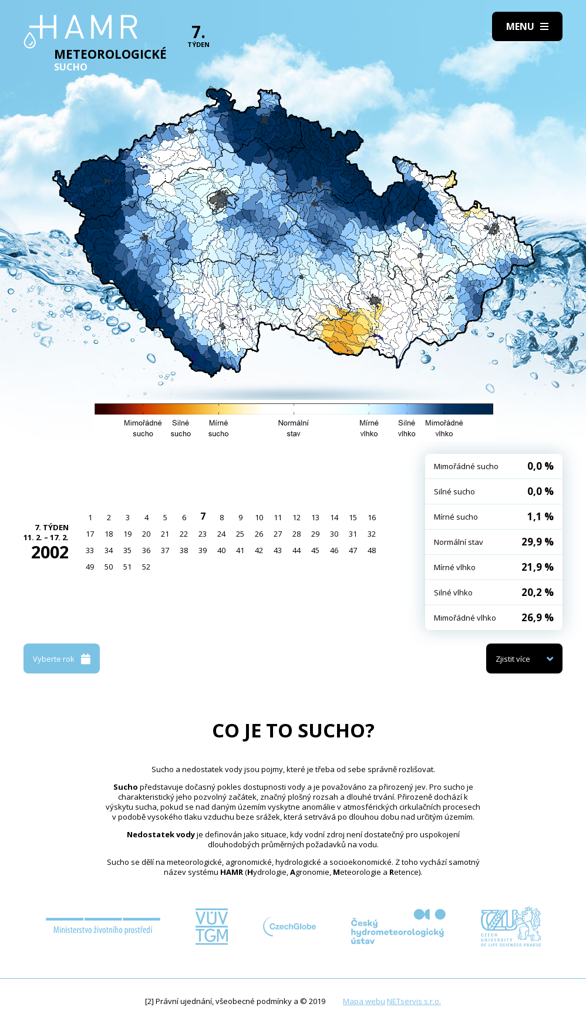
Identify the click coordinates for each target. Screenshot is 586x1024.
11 (278, 517)
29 (315, 533)
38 (184, 550)
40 (221, 550)
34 (109, 550)
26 (259, 533)
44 (296, 550)
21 (165, 533)
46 (334, 550)
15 (353, 517)
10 (259, 517)
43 (278, 550)
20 (146, 533)
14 (334, 517)
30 (334, 533)
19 (127, 533)
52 (146, 566)
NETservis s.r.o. (414, 1001)
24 (221, 533)
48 (372, 550)
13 (315, 517)
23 (202, 533)
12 (296, 517)
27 (278, 533)
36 (146, 550)
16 (372, 517)
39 (202, 550)
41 (240, 550)
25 (240, 533)
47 (353, 550)
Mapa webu (364, 1001)
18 (109, 533)
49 (90, 566)
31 (353, 533)
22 (184, 533)
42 (259, 550)
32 (372, 533)
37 (165, 550)
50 (109, 566)
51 (127, 566)
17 (90, 533)
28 (296, 533)
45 (315, 550)
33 (90, 550)
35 (127, 550)
